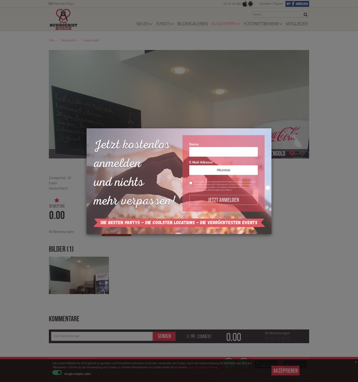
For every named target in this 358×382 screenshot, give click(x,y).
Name (223, 150)
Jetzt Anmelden (223, 200)
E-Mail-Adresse (223, 168)
